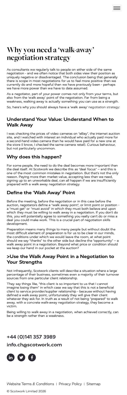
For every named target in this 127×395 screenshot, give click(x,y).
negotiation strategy (103, 107)
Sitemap (93, 384)
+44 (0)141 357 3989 (31, 337)
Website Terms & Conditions (30, 384)
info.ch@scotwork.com (34, 345)
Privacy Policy (70, 384)
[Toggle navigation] (117, 8)
